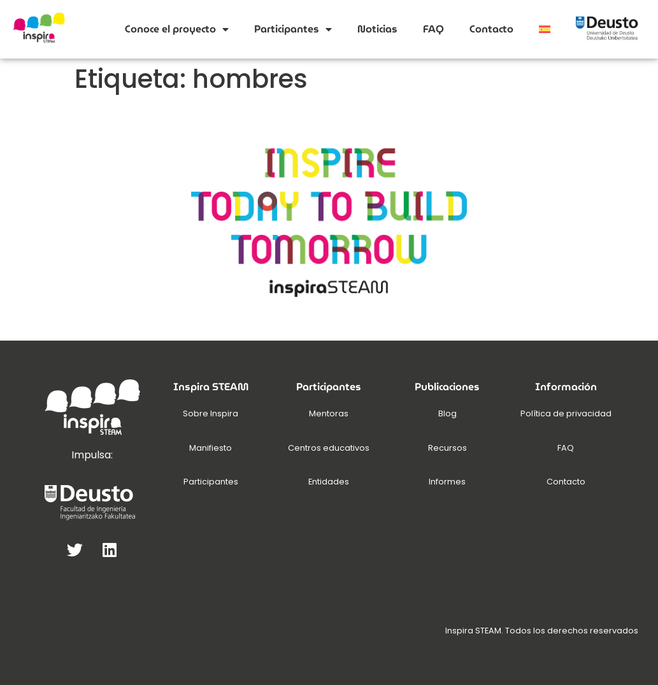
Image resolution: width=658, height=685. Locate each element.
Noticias (377, 29)
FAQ (433, 29)
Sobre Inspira (210, 413)
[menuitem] (544, 29)
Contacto (491, 29)
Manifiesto (210, 447)
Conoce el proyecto (177, 29)
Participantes (293, 29)
